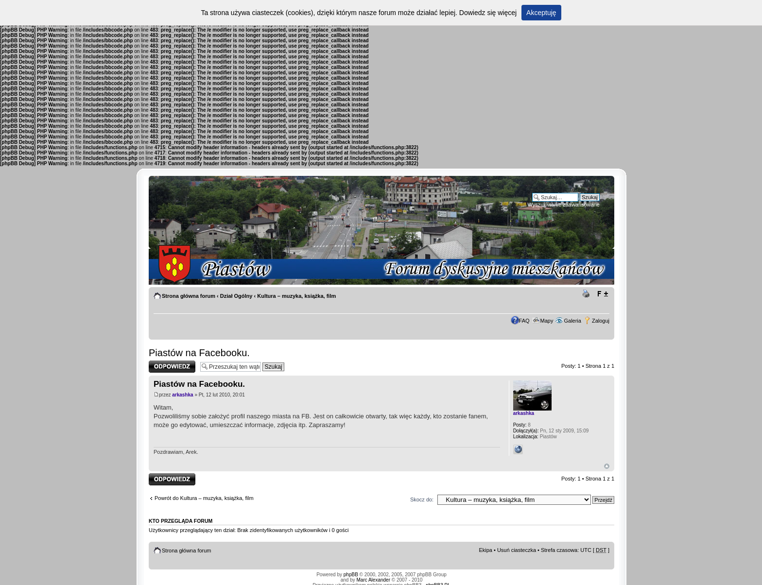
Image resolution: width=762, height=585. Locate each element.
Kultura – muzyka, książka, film (296, 296)
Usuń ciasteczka (516, 550)
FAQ (524, 321)
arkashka (182, 394)
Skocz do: (421, 499)
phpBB (351, 574)
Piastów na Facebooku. (199, 352)
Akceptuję (541, 13)
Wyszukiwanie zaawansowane (564, 204)
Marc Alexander (373, 580)
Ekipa (485, 550)
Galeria (572, 321)
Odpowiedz (172, 367)
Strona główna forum (188, 296)
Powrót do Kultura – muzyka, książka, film (204, 498)
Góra (606, 466)
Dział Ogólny (236, 296)
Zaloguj (600, 321)
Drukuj (587, 294)
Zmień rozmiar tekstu (602, 294)
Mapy (547, 321)
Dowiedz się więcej (488, 13)
